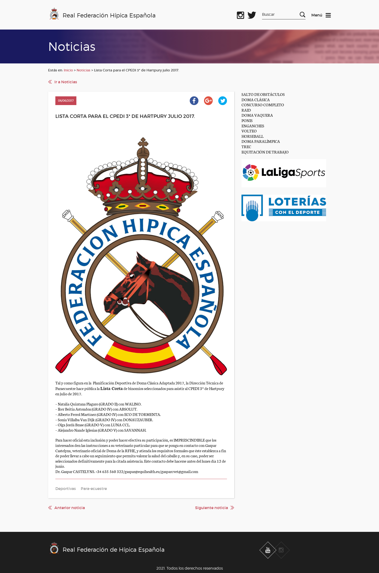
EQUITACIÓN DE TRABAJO (265, 151)
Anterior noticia (69, 508)
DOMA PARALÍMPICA (260, 141)
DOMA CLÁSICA (255, 99)
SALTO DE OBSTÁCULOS (263, 94)
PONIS (247, 120)
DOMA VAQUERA (257, 115)
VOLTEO (249, 130)
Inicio (68, 70)
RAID (246, 110)
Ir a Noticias (65, 82)
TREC (246, 146)
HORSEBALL (252, 136)
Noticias (83, 70)
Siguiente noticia (211, 508)
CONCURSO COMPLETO (262, 104)
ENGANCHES (252, 125)
